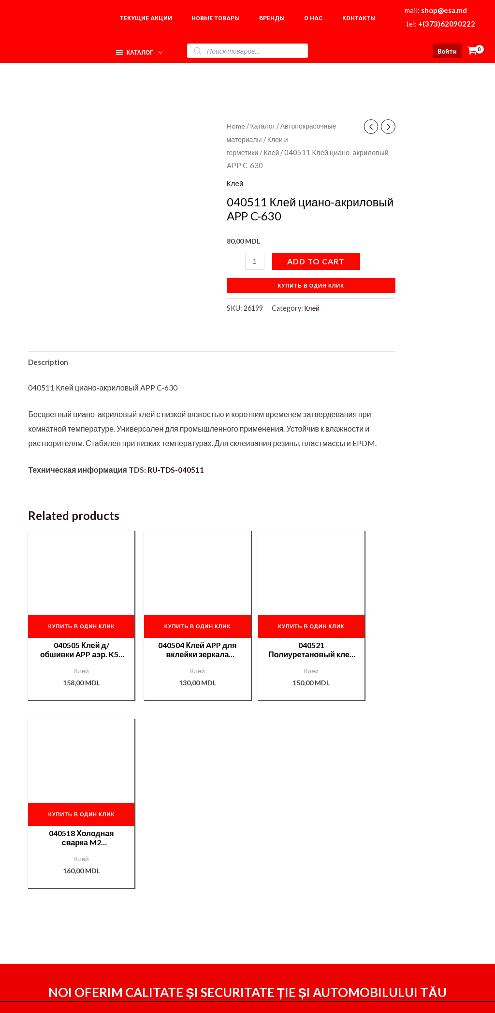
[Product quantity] (255, 260)
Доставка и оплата (326, 903)
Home (236, 125)
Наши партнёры (413, 917)
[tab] (49, 362)
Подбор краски (411, 932)
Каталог (264, 125)
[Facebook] (328, 997)
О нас (395, 889)
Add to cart (317, 260)
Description (49, 362)
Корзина (399, 903)
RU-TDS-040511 (176, 470)
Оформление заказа (330, 890)
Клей (273, 152)
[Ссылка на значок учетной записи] (447, 50)
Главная (399, 874)
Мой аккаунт (315, 917)
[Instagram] (349, 997)
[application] (156, 48)
